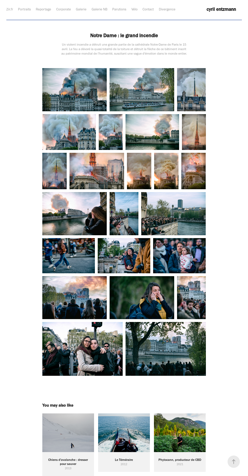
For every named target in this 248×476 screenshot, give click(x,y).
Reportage (43, 9)
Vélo (134, 9)
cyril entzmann (221, 9)
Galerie (81, 9)
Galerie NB (99, 9)
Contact (148, 9)
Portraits (24, 9)
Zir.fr (9, 9)
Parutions (119, 9)
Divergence (167, 9)
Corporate (63, 9)
